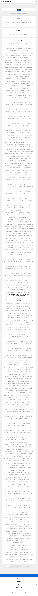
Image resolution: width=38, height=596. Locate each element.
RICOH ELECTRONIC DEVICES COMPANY (13, 475)
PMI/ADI (26, 198)
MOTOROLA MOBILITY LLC (27, 523)
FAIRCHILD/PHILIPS (11, 383)
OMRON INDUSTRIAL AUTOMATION (13, 336)
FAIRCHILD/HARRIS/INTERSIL (14, 158)
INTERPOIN (15, 341)
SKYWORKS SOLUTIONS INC (21, 491)
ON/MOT (13, 81)
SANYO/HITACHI (23, 135)
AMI (19, 310)
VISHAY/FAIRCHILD (9, 45)
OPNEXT (14, 277)
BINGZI (23, 277)
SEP (19, 147)
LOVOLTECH (22, 282)
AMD (29, 256)
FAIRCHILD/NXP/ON (20, 76)
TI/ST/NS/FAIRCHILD (25, 182)
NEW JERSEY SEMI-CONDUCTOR (10, 53)
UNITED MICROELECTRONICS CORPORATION (13, 318)
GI (32, 400)
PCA (30, 268)
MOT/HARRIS (30, 376)
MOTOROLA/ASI (29, 195)
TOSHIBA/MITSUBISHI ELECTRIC (12, 503)
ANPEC (8, 257)
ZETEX (7, 236)
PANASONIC (29, 134)
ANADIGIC (21, 252)
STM (29, 95)
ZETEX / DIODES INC (28, 235)
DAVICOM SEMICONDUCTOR (10, 345)
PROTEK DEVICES (26, 205)
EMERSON (12, 517)
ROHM (32, 78)
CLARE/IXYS (30, 339)
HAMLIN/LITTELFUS (8, 458)
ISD (28, 280)
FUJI (4, 245)
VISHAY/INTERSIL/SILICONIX (10, 266)
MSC (21, 205)
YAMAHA (5, 395)
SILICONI (7, 393)
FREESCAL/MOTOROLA (9, 550)
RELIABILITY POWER (22, 121)
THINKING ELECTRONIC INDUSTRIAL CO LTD (18, 390)
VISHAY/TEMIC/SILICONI (26, 55)
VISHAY (30, 189)
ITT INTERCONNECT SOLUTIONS (23, 448)
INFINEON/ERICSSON (13, 374)
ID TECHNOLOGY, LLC (26, 498)
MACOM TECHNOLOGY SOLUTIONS (14, 167)
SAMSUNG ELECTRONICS (17, 177)
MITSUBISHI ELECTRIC (21, 85)
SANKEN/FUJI (18, 242)
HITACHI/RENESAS (22, 134)
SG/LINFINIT (13, 304)
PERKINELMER (9, 231)
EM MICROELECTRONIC (23, 165)
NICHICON (23, 549)
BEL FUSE (18, 292)
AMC (32, 256)
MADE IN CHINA (18, 172)
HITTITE (26, 418)
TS (15, 311)
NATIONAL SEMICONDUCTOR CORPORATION (14, 181)
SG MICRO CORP (21, 306)
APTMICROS (27, 399)
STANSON (26, 221)
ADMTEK (29, 329)
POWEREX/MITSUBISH (27, 355)
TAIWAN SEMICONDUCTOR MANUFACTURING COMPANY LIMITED (18, 69)
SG (31, 216)
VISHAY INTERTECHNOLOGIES (11, 52)
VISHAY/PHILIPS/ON (13, 79)
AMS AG (27, 142)
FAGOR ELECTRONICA (23, 92)
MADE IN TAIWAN (18, 229)
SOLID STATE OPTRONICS (9, 224)
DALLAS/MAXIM (26, 161)
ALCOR (8, 144)
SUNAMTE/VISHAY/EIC (16, 249)
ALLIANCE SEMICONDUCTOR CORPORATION (18, 514)
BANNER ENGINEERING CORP (13, 219)
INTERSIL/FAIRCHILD (17, 477)
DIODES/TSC (17, 106)
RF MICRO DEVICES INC (16, 210)
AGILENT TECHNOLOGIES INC (15, 334)
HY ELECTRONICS (13, 236)
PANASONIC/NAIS (22, 175)
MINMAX (5, 367)
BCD (25, 486)
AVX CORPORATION (28, 536)
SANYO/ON (17, 179)
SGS (31, 366)
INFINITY (7, 552)
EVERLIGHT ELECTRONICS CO (11, 165)
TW (12, 359)
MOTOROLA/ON (10, 132)
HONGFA (26, 460)
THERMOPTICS (30, 90)
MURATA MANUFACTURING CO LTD (12, 303)
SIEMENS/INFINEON (26, 149)
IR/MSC (19, 236)
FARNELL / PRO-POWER (27, 446)
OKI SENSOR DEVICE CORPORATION (12, 200)
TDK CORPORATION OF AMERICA (25, 528)
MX (15, 550)
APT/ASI (23, 195)
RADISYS (10, 209)
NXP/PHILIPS (27, 72)
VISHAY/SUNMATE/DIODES (9, 386)
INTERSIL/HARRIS (30, 259)
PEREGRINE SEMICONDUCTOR (13, 205)
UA (15, 228)
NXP (32, 72)
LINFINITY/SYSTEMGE (12, 217)
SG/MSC (8, 304)
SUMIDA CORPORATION (24, 516)
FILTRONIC (21, 496)
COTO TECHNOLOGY (15, 367)
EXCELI (23, 493)
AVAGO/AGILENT (25, 366)
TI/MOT (31, 287)
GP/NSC (11, 357)
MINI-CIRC (25, 254)
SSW (31, 310)
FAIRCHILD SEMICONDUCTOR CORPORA (23, 414)
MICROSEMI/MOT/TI (27, 421)
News (18, 20)
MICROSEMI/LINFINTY (12, 306)
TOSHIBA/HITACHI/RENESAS (21, 120)
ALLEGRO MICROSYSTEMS (11, 329)
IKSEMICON (31, 278)
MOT (25, 556)
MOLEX (19, 446)
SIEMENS (18, 151)
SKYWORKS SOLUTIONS (17, 507)
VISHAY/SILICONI (9, 130)
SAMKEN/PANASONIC (11, 247)
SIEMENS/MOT (17, 83)
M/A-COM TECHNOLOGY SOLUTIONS (17, 463)
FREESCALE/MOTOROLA (10, 366)
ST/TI (19, 184)
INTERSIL (23, 83)
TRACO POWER (16, 441)
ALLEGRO (27, 66)
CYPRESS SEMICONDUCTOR (26, 263)
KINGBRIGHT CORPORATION (12, 423)
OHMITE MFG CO (25, 524)
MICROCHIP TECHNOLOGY (9, 430)
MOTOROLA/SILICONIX (11, 127)
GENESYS (7, 170)
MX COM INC (20, 550)
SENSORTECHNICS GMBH (9, 491)
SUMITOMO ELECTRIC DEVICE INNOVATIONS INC (16, 271)
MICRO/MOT (15, 259)
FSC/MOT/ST (14, 226)
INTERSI (17, 517)
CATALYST (14, 448)
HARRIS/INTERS (18, 498)
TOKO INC (17, 282)
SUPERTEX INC (18, 285)
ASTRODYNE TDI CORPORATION (10, 256)
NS (32, 121)
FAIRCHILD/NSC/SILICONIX (15, 50)
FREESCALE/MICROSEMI (28, 432)
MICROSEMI (30, 315)
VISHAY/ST (31, 392)
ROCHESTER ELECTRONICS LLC (24, 343)
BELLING (21, 259)
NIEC (30, 102)
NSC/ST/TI (27, 284)
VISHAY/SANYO (25, 50)
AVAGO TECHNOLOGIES (16, 331)
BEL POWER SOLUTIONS (28, 461)
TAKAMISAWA (19, 320)
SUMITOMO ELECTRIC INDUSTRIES (12, 168)
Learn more (19, 300)
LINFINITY (18, 523)
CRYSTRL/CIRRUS (30, 489)
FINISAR (9, 495)
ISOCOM (25, 95)
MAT (17, 245)
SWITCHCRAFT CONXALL (9, 111)
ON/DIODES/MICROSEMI (12, 427)
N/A (19, 182)
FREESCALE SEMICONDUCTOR (16, 317)
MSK (9, 367)
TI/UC (32, 390)
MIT (11, 552)
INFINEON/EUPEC (14, 454)
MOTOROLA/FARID (22, 123)
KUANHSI (24, 411)
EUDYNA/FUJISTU (13, 416)
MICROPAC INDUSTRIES (16, 395)
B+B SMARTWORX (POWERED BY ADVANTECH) (15, 325)
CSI (17, 530)
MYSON (20, 505)
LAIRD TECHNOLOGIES (20, 484)
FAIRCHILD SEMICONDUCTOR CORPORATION (13, 95)
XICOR (8, 322)
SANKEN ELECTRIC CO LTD (22, 46)
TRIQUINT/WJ (16, 397)
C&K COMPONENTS (9, 559)
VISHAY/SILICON (12, 385)
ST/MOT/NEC (15, 134)
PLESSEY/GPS (23, 217)
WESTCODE (8, 479)
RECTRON (23, 270)
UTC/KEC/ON (14, 191)
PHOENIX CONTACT (22, 202)
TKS (29, 390)
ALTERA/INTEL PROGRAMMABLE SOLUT (13, 493)
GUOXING (20, 552)
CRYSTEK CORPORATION (13, 488)
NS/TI (26, 449)
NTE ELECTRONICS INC (9, 198)
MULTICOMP (18, 111)
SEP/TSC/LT (11, 282)
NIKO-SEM (22, 371)
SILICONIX (16, 268)
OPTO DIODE (21, 198)
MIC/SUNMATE (26, 172)
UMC (12, 392)
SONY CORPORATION (9, 280)
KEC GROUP (20, 221)
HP (32, 416)
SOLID (7, 55)
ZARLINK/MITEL (24, 367)
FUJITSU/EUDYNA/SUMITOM (12, 496)
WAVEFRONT (21, 139)
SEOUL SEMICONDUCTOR (21, 233)
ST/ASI (22, 216)
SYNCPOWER (27, 308)
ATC (25, 252)
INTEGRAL (18, 421)
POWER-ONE (21, 409)
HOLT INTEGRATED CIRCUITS (12, 350)
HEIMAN (9, 182)
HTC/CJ (28, 64)
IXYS (31, 264)
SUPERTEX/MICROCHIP (10, 421)
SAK (16, 216)
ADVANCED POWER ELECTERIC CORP (14, 332)
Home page (10, 20)
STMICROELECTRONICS (27, 52)
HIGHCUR (21, 186)
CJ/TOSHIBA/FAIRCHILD (9, 242)
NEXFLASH (25, 505)
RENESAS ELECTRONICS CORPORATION (18, 64)
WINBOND (25, 481)
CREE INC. (16, 409)
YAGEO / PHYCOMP (11, 147)
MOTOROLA (31, 128)
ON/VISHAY (9, 118)
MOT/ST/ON (16, 130)
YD (22, 111)
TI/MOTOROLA (22, 439)
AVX (31, 493)
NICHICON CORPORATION (10, 523)
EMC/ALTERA (30, 491)
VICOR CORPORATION (25, 428)
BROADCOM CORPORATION (10, 530)
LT (30, 285)
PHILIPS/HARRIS (23, 273)
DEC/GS (24, 329)
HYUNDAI (31, 557)
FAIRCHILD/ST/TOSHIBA (24, 250)
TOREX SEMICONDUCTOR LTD (11, 528)
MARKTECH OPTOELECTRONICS (11, 505)
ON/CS (28, 85)
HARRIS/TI (21, 488)
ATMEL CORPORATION (28, 257)
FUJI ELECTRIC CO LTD (13, 92)
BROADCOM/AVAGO (13, 418)
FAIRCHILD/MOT (19, 224)
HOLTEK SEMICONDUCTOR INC (11, 175)
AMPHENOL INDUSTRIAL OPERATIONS (17, 538)
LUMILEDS (28, 423)
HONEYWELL (22, 381)
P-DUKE (14, 495)
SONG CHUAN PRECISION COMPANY (11, 554)
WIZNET (20, 556)
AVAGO (22, 66)
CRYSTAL (31, 409)
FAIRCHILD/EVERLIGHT (9, 287)
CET (4, 261)
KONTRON (31, 554)
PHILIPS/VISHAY (29, 151)
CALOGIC (22, 310)
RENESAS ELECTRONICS (15, 535)
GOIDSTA (19, 170)
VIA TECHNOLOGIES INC (28, 320)
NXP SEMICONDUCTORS (9, 78)
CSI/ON (29, 540)
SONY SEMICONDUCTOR (26, 350)
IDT (32, 458)
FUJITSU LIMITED (19, 189)
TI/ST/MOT (26, 287)
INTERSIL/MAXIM (10, 498)
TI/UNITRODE (7, 392)
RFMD (18, 209)
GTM (22, 93)
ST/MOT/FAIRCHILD (27, 240)
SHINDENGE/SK (9, 193)
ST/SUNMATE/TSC (16, 238)
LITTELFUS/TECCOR (16, 214)
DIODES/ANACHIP (27, 332)
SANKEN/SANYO (8, 441)
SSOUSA (28, 381)
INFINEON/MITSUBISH (28, 550)
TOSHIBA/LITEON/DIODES (25, 219)
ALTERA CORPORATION (8, 451)
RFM (24, 212)
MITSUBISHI (29, 559)
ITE (31, 280)
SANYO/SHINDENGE (10, 245)
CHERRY (26, 154)
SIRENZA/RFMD (19, 383)
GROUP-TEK (16, 559)
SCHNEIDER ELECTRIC (13, 556)
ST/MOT (16, 67)
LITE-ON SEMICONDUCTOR (22, 88)
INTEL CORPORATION (25, 158)
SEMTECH (21, 268)
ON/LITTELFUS (23, 132)
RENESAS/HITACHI (7, 249)
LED (26, 32)
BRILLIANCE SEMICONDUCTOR (11, 516)
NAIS (21, 329)
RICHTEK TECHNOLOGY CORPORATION (14, 212)
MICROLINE (22, 360)
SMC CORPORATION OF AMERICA (12, 263)
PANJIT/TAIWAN (10, 106)
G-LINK (7, 535)
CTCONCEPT (28, 325)
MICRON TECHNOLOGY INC (15, 561)
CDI (9, 395)
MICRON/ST (29, 549)
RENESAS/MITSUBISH (13, 154)
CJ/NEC (30, 45)
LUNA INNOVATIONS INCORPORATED (18, 470)
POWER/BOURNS (20, 146)
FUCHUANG (6, 357)
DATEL (10, 397)
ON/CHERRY (21, 154)
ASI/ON (26, 100)
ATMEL (28, 486)
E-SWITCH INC (9, 477)
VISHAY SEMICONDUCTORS (11, 48)
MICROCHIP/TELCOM (9, 388)
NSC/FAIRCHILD (11, 184)
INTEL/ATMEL (25, 397)
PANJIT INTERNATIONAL (15, 55)
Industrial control (11, 34)
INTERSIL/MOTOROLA (27, 60)
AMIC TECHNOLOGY (28, 482)
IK (21, 421)
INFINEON (14, 85)
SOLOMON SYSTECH (27, 507)
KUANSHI (8, 439)
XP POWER (25, 278)
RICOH (31, 435)
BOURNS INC (26, 488)
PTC (26, 207)
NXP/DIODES (14, 144)
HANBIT (28, 458)
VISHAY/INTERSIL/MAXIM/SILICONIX (24, 266)
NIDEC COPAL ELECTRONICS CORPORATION (15, 407)
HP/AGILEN (21, 418)
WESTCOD (14, 479)
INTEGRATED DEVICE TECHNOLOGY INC (18, 519)
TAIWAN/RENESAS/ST (26, 156)
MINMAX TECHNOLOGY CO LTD (26, 188)
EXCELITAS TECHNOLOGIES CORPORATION (13, 444)
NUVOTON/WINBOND (28, 444)
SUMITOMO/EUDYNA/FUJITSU (27, 346)
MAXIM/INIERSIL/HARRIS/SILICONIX (26, 341)
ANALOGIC (20, 254)
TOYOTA (9, 85)
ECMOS (31, 345)
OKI (5, 524)
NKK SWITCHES (28, 407)
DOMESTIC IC (18, 524)
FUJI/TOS (9, 243)
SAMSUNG (8, 179)
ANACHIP (31, 142)
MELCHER (6, 538)
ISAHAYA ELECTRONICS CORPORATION (23, 379)
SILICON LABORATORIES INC (10, 320)
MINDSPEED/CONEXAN (19, 449)
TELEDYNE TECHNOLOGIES (12, 338)
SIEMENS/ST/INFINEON (8, 83)
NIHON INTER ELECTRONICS (23, 345)
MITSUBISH (6, 188)
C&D (28, 472)
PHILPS (24, 559)
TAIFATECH (25, 552)
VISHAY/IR (24, 249)
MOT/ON (22, 130)
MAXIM (21, 287)
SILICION (31, 318)
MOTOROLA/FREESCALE (10, 292)
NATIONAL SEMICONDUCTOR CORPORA (18, 362)
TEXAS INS (31, 530)
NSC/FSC (6, 432)
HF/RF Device (26, 34)
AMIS (27, 561)
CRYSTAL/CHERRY (8, 86)
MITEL (23, 291)
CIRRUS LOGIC (18, 411)
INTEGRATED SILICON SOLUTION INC (16, 460)
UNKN (20, 174)
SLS (30, 477)
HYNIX (25, 280)
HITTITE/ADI (22, 420)
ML (31, 360)
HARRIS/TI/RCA (7, 339)
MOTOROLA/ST (16, 74)
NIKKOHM (24, 210)
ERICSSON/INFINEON (23, 374)
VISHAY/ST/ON (9, 238)
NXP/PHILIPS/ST (19, 81)
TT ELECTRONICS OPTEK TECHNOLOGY (14, 102)
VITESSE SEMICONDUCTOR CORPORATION (18, 442)
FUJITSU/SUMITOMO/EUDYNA (23, 495)
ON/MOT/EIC (28, 238)
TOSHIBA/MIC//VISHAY (25, 113)
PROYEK (12, 393)
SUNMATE (23, 238)
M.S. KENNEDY (29, 292)
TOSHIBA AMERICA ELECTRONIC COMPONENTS (23, 86)
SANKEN (11, 188)
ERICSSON (20, 434)
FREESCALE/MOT (17, 195)
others (23, 32)
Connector (21, 34)
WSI (13, 524)
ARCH (5, 259)
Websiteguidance (29, 24)
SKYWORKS (28, 400)
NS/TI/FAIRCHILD (10, 285)
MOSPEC (29, 48)
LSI (10, 359)
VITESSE (30, 441)
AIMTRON (21, 257)
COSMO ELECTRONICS (28, 177)
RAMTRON (7, 416)
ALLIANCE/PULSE (14, 202)
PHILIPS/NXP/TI (17, 327)
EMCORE (26, 554)
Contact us (22, 20)
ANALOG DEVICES (13, 254)
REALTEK (26, 139)
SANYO (12, 179)
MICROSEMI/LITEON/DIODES (26, 168)
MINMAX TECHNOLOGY (10, 189)
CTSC (31, 516)
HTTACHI (22, 535)
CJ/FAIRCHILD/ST (22, 78)
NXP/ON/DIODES (7, 72)
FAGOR (30, 165)
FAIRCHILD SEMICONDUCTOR (24, 144)
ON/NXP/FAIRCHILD (29, 404)
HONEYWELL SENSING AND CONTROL (15, 223)
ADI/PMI (14, 209)
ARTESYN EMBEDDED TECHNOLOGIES (25, 357)
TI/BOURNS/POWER (8, 315)
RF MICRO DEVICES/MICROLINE (12, 360)
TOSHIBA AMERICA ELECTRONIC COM (23, 324)
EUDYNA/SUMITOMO (14, 453)
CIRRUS (26, 409)
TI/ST (16, 184)
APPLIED (22, 142)
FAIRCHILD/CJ (28, 76)
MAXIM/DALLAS (23, 163)
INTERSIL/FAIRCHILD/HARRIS (25, 378)
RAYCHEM (9, 214)
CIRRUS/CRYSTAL (10, 411)
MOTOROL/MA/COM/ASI (26, 193)
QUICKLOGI (13, 536)
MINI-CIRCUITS (21, 100)
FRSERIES (18, 240)
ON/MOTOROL (29, 463)
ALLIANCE (16, 540)
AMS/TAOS (6, 390)
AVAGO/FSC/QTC (21, 261)
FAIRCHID (27, 360)
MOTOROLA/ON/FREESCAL (24, 427)
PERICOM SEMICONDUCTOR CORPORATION (17, 472)
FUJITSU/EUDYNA (9, 348)
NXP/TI (28, 327)
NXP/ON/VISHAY (8, 134)
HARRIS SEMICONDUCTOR (24, 338)
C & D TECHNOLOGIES (9, 482)
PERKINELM (12, 233)
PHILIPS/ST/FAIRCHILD (26, 336)
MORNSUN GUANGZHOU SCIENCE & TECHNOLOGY (15, 402)
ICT (26, 467)
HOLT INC (30, 275)
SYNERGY (31, 226)
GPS (28, 217)
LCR (30, 231)
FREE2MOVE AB (23, 517)
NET (16, 198)
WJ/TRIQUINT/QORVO (22, 256)
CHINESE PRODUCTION (28, 229)
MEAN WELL (29, 175)
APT (23, 399)
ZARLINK (18, 428)
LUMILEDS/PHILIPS (11, 425)
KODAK (19, 355)
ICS (19, 350)
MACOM (30, 221)
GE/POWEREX (12, 46)
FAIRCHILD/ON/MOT (11, 428)
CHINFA (20, 451)
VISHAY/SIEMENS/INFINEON (18, 352)
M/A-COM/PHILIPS (25, 557)
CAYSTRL (23, 489)
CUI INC (20, 481)
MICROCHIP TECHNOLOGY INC (22, 430)
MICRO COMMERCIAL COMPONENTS (13, 114)
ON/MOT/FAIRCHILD (22, 191)
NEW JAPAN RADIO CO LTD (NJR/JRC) (22, 369)
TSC (19, 216)
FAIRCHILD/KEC (21, 125)
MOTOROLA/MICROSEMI (11, 500)
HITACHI (20, 52)
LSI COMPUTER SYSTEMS (9, 186)
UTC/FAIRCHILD (25, 45)
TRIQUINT (26, 318)
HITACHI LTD (11, 172)
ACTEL (31, 538)
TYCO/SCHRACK (19, 386)
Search (14, 20)
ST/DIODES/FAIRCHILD (26, 114)
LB (8, 317)
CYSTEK (21, 404)
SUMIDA (30, 153)
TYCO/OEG (9, 524)
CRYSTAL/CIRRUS (10, 449)
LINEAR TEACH (28, 500)
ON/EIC (29, 191)
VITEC (21, 559)
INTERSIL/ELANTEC (8, 346)
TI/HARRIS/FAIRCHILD (23, 153)
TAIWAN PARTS (11, 229)
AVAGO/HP (16, 45)
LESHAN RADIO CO (20, 500)
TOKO (15, 315)
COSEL (29, 467)
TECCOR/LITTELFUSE (25, 214)
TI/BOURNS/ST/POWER (25, 313)
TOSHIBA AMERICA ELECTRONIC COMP (25, 243)
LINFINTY (28, 304)
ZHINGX (18, 113)
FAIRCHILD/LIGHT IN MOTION (11, 376)
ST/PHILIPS (19, 149)
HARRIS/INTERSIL (29, 83)
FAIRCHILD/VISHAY (29, 261)
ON (20, 45)
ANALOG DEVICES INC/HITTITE (12, 420)
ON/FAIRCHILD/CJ (20, 127)
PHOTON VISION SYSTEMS (11, 531)
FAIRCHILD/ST (21, 226)
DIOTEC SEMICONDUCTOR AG (11, 221)
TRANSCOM (26, 223)
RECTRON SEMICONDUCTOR (11, 174)
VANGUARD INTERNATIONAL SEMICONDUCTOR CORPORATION (17, 510)
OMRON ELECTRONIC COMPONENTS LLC (15, 456)
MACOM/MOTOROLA (8, 195)
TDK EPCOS (9, 259)
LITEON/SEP (16, 273)
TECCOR (29, 207)
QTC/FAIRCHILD (22, 289)
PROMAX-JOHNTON (13, 434)
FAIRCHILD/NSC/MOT (12, 125)
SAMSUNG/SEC (28, 535)
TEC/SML (23, 151)
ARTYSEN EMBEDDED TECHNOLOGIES (14, 467)
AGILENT (23, 334)
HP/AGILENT (28, 420)
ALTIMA (8, 448)
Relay (31, 32)
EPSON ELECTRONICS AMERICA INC (12, 437)
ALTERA (16, 451)
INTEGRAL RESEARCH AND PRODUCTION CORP (13, 353)
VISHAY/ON (21, 280)
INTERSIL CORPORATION (10, 153)
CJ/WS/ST (7, 64)
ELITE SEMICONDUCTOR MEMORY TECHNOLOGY (19, 543)
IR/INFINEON (30, 353)
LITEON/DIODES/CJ (10, 240)
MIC (7, 43)
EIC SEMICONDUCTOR (22, 48)
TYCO (29, 53)
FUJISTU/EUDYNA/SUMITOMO (25, 348)
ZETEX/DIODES (9, 273)
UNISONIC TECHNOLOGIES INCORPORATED (14, 235)
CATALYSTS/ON (16, 542)
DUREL (15, 88)
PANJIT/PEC (23, 90)
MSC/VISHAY (28, 118)
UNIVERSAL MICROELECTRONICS (15, 526)
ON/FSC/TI (8, 191)
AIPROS (20, 67)
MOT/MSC (17, 132)
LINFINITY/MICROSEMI (28, 502)
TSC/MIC (22, 107)
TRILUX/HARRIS (8, 275)
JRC (6, 296)
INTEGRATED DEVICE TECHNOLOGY (15, 521)
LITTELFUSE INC (30, 228)
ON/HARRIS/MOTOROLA (16, 465)
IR (22, 137)
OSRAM (26, 203)
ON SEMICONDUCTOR (10, 76)
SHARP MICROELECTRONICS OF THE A (16, 203)
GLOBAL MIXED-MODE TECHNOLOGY (18, 545)
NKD (28, 120)
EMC (30, 449)
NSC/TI (32, 95)
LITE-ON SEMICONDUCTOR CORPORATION (13, 502)
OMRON (29, 531)
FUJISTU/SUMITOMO (16, 270)
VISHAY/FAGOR (29, 402)
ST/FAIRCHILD (30, 249)
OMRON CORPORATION (27, 170)
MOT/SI (27, 125)
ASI (17, 147)
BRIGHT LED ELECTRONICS (9, 404)
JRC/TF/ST (28, 43)
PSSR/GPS (21, 308)
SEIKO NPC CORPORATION (22, 385)
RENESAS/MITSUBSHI (20, 425)
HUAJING (18, 557)
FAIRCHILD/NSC (10, 327)
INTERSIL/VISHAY (9, 268)
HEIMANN (30, 181)
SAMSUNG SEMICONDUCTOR (10, 461)
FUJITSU (22, 245)
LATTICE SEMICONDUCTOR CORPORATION (13, 533)
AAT (18, 329)
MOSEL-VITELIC (26, 526)
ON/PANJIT (26, 189)
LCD (28, 32)
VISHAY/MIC (23, 228)
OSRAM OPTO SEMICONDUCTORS (25, 79)
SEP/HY (8, 81)
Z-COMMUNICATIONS (23, 392)
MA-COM (26, 226)
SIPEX (17, 308)
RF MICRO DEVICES (25, 209)
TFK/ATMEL (12, 228)
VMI (13, 118)
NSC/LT (16, 182)
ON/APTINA (7, 536)
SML (24, 259)
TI (32, 137)
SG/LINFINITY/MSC (21, 304)
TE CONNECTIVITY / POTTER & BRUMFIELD (24, 373)
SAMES (12, 439)
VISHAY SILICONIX (15, 71)
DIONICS (22, 542)
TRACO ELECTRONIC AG (19, 388)
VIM (14, 324)
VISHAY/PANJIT (8, 71)
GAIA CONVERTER (24, 503)
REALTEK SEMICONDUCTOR (26, 437)
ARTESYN (27, 104)
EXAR (32, 510)
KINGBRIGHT (25, 477)
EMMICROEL (25, 109)
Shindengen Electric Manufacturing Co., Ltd (12, 90)
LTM (15, 359)
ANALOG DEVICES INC (28, 111)
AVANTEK (15, 552)
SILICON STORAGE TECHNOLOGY (24, 479)
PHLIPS (23, 561)
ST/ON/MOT (25, 128)
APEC (5, 257)
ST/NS (26, 181)
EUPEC (18, 404)
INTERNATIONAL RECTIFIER (11, 62)
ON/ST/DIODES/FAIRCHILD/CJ (18, 406)
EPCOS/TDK (6, 517)
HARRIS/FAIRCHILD (10, 379)
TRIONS (28, 517)
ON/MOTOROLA (28, 130)
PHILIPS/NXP (9, 74)
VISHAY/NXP (27, 146)
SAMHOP (12, 311)
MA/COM (30, 505)
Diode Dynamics (17, 32)
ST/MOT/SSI (8, 123)
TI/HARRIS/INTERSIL (8, 409)
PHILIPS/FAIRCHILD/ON (25, 74)
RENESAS (16, 348)
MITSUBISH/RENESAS (28, 186)
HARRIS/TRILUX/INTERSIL (17, 275)
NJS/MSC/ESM (27, 57)
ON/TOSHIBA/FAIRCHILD (13, 250)
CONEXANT (18, 435)
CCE (24, 467)
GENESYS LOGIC (13, 170)
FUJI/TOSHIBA (27, 247)
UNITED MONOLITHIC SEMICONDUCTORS (12, 489)
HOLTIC (15, 458)
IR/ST (6, 177)
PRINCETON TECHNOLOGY (18, 207)
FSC (24, 317)
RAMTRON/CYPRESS (22, 531)
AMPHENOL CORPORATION (21, 512)
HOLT (19, 458)
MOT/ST (29, 121)
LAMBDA (18, 346)
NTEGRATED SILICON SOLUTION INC (18, 547)
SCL (15, 439)
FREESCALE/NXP (12, 432)
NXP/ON (16, 78)
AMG (17, 153)
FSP (32, 517)
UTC (19, 217)
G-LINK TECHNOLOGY (27, 533)
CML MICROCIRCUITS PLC (10, 196)
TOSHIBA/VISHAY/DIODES (12, 57)
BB (27, 135)
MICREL (31, 430)
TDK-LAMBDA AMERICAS (9, 435)
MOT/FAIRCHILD (29, 291)
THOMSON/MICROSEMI (26, 236)
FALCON (23, 242)
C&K (27, 530)
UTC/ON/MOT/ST (14, 289)
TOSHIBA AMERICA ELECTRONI (11, 481)
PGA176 (27, 538)
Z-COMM (16, 392)
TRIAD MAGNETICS (24, 441)
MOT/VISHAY (28, 127)
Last (27, 566)
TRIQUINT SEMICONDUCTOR (13, 313)
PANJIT (14, 346)
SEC (20, 423)
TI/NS (13, 182)
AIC (20, 397)
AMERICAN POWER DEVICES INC (10, 116)
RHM (5, 243)
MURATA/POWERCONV (26, 174)
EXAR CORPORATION (14, 322)
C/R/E (17, 34)
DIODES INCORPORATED (25, 322)
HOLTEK (19, 277)
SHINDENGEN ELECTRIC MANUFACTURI (13, 291)
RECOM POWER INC (22, 376)
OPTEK (30, 198)
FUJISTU (6, 453)
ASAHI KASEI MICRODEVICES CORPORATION (13, 278)
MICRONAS (27, 456)
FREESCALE (24, 465)
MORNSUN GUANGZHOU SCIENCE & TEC (24, 413)
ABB (15, 482)
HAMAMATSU (26, 93)
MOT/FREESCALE (16, 193)
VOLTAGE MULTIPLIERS (19, 118)
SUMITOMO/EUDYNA (26, 167)
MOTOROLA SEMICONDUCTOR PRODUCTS (13, 60)
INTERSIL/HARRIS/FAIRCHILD (12, 378)
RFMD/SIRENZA (27, 383)
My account (27, 20)
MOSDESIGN (27, 425)
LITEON (16, 186)
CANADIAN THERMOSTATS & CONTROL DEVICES (18, 160)
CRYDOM (10, 88)
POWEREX (29, 123)
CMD (29, 496)
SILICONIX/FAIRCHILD (17, 128)
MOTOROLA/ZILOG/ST (9, 67)
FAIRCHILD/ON (11, 120)
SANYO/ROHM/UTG (29, 245)
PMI (27, 556)
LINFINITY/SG (27, 216)
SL (18, 381)
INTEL (31, 524)
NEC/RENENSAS (9, 207)
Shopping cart (34, 1)
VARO (5, 229)
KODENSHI (29, 163)
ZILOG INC (12, 512)
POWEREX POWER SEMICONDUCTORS (16, 474)
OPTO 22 (31, 100)
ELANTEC (26, 268)
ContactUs (30, 22)
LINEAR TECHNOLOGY (21, 97)
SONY (16, 280)
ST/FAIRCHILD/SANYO (11, 149)
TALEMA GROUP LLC (13, 139)
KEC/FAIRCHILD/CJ (7, 128)
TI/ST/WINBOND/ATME (9, 121)
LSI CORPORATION (25, 184)
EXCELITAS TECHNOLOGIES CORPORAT (21, 231)
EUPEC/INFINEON (29, 107)
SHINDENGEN (16, 188)
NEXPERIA (24, 327)
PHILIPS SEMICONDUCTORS (18, 72)
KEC (19, 245)
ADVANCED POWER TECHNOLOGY (14, 399)
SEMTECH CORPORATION (26, 179)
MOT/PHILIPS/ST (26, 81)
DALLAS (20, 161)
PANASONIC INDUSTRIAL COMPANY (13, 549)
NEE (30, 137)
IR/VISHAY (26, 102)
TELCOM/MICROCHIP (16, 509)
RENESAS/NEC (15, 135)
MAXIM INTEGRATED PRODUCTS (12, 163)
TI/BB (32, 53)
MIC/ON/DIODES (29, 116)
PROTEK (28, 493)
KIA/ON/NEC (29, 62)
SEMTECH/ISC (28, 371)
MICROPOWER (26, 364)
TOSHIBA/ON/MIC (21, 116)
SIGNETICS (18, 196)
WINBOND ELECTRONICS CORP (21, 393)
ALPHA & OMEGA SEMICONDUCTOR (18, 141)
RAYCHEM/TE (28, 212)
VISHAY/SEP (15, 355)
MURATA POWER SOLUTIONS (12, 371)
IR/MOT (28, 132)
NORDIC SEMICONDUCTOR (27, 196)
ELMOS (30, 552)
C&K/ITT (25, 275)
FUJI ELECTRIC (20, 482)
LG (30, 93)
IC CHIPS (6, 32)
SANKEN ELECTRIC (11, 308)
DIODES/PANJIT (9, 324)
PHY (31, 104)
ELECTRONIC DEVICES (25, 106)
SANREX (8, 343)
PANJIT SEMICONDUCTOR (17, 109)
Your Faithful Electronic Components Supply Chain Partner (16, 22)
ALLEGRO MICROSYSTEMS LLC (12, 252)
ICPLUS (25, 353)
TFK (10, 109)
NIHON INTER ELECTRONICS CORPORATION (19, 468)
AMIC (13, 484)
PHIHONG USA (9, 507)
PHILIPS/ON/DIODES (11, 146)
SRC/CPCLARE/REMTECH (9, 373)
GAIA (30, 503)
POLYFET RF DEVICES (22, 53)
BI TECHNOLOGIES (25, 395)
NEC (14, 43)
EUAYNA (25, 454)
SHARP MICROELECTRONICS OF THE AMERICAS (15, 104)
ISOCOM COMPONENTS (28, 224)
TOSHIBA (14, 243)
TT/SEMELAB (7, 264)
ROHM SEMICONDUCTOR (10, 107)
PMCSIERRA (25, 434)
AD (31, 64)
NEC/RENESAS (20, 247)
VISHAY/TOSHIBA (8, 135)
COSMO (23, 423)
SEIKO (26, 496)
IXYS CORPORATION (8, 341)
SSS (17, 439)
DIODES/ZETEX (14, 446)
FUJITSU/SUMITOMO (23, 453)
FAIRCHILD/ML (25, 359)
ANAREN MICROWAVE (11, 113)
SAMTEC (27, 310)
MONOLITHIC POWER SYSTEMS (15, 364)
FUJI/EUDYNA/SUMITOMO (28, 451)
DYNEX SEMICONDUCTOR (10, 413)
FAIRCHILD (17, 287)
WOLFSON (30, 481)
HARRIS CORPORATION (12, 381)
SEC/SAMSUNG (8, 355)
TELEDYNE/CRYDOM (10, 310)
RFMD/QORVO (20, 536)
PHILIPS (6, 79)
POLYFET (18, 107)
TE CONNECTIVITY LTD (20, 43)
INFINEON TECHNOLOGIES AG (26, 71)
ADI (5, 137)
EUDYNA (30, 453)
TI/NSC (15, 357)
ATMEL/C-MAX (9, 261)
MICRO (21, 57)
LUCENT (9, 177)
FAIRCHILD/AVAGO (22, 62)
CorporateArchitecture (20, 24)
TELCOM (23, 509)
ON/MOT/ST (19, 432)
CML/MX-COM (11, 369)
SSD (16, 310)
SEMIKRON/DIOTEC (20, 264)
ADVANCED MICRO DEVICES (9, 557)
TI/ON (18, 228)
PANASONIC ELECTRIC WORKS (10, 100)
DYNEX (28, 411)
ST (21, 240)
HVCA (16, 121)
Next (24, 566)
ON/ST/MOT (14, 123)
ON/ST (27, 317)
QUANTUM (27, 474)
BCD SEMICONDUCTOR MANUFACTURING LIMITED (14, 400)
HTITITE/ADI (23, 458)
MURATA (20, 454)
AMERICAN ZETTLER (23, 540)
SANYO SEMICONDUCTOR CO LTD (13, 93)
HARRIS (29, 273)
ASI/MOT (23, 292)
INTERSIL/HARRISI (25, 435)
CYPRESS (24, 331)
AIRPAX (30, 135)
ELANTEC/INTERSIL (10, 414)
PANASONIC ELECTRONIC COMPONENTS (18, 99)
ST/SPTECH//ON (7, 226)
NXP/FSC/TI (26, 137)
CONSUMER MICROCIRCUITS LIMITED (19, 339)
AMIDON (21, 554)
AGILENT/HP (18, 366)
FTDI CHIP (29, 271)
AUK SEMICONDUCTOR (28, 386)
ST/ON (28, 78)
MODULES (11, 32)
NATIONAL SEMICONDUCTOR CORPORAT (15, 284)
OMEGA (15, 261)
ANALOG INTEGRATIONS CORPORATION (15, 486)
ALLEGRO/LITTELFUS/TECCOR (14, 66)
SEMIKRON (27, 306)
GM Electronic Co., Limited (10, 24)
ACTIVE (31, 395)
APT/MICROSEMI (14, 257)
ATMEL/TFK (6, 228)
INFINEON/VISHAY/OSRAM (26, 303)
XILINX (30, 393)
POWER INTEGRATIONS (22, 315)
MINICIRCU (29, 252)
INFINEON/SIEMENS (25, 147)
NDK (27, 334)
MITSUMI (7, 463)
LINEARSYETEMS (25, 285)
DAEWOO (27, 264)
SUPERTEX (13, 97)
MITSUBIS (19, 359)
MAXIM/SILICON (14, 343)
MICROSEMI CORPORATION (12, 59)
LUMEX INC (19, 461)
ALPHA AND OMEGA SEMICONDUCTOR (12, 142)
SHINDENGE (30, 367)
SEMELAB (13, 264)
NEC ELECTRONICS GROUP (24, 59)
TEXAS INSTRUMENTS (27, 67)
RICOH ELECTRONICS (27, 475)
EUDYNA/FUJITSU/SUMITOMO (24, 416)
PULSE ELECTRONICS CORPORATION (24, 311)
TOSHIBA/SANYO (29, 242)
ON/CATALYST (22, 530)
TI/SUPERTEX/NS (28, 388)
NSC (27, 282)
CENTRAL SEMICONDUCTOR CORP (14, 156)
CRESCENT (7, 311)
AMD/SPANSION (9, 540)
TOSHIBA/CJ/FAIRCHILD (10, 216)
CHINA (10, 43)
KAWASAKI (26, 521)
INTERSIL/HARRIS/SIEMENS (10, 151)
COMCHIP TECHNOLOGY (13, 161)
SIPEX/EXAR (28, 439)
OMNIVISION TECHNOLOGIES (27, 200)
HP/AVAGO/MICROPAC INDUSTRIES (13, 137)
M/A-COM (7, 446)
